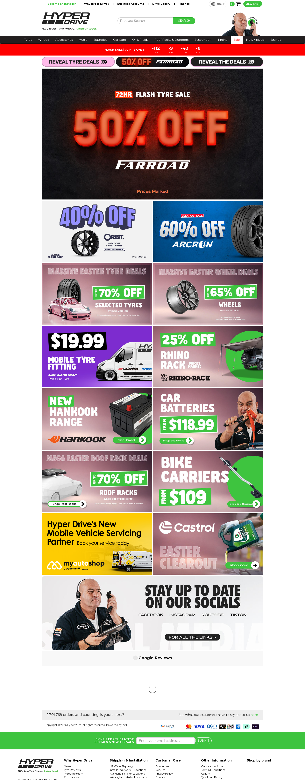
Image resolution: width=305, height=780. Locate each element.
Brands (276, 39)
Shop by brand (259, 702)
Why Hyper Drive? (97, 3)
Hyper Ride (227, 768)
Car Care (119, 39)
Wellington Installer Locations (128, 719)
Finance (184, 3)
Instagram (278, 768)
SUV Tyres (207, 737)
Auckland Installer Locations (127, 715)
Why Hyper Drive (78, 702)
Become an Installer (62, 3)
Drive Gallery (161, 3)
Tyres (28, 39)
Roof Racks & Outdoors (171, 39)
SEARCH (184, 20)
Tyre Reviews (72, 711)
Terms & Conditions (213, 711)
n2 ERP (127, 666)
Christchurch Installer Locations (129, 722)
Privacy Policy (164, 715)
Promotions (71, 719)
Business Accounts (131, 3)
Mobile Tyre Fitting (212, 740)
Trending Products (75, 722)
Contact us (162, 708)
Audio (83, 39)
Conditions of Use (212, 708)
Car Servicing (72, 726)
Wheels (43, 39)
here (254, 657)
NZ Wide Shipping (121, 708)
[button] (218, 4)
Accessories (64, 39)
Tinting (223, 39)
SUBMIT (203, 682)
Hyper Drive (241, 768)
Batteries (100, 39)
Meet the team (73, 715)
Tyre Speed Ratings (213, 722)
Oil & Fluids (140, 39)
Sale (237, 39)
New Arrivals (255, 39)
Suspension (203, 39)
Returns (160, 711)
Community (162, 722)
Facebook (292, 768)
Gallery (205, 715)
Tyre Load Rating (211, 719)
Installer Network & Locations (128, 711)
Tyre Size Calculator (213, 726)
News (67, 708)
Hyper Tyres (257, 768)
